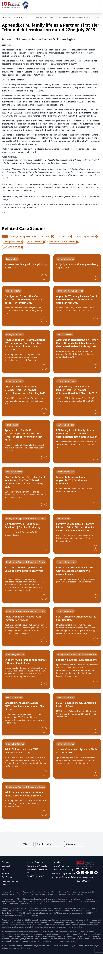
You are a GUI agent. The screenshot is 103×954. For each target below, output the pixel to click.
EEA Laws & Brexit (13, 246)
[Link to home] (11, 5)
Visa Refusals (64, 236)
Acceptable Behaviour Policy (64, 877)
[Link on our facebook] (78, 872)
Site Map (6, 862)
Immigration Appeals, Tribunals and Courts (32, 236)
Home (6, 18)
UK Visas (5, 869)
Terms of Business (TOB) (62, 869)
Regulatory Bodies (10, 881)
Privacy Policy (57, 862)
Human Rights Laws (87, 236)
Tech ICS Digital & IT (35, 876)
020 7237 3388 (83, 881)
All (5, 236)
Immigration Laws (13, 241)
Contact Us (6, 866)
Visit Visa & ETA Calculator (38, 866)
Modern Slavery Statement (63, 873)
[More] (44, 277)
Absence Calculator (35, 862)
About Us (6, 884)
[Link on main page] (88, 864)
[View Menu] (99, 5)
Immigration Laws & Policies (63, 241)
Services (5, 873)
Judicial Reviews (36, 241)
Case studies (19, 18)
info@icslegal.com (85, 877)
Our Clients (7, 877)
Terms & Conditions (60, 866)
